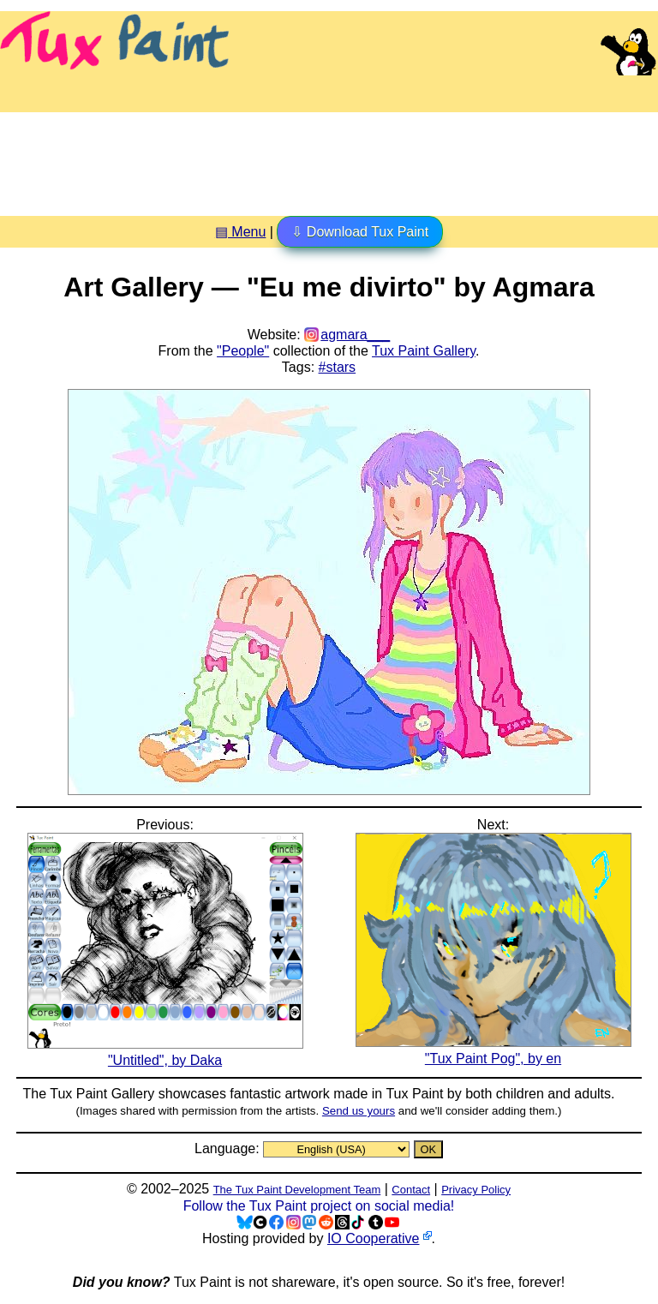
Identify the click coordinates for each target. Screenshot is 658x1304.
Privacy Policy (476, 1189)
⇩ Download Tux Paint (359, 231)
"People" (243, 351)
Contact (411, 1189)
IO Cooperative (373, 1238)
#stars (337, 367)
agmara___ (355, 334)
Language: (228, 1148)
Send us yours (358, 1110)
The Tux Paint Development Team (297, 1189)
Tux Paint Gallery (424, 351)
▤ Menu (240, 231)
